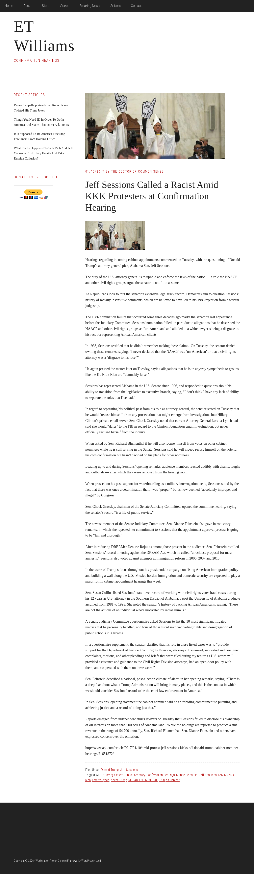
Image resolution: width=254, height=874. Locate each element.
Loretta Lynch (100, 780)
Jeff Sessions (129, 770)
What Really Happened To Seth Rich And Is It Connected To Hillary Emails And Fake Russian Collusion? (43, 153)
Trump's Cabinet (169, 780)
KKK (220, 775)
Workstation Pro (45, 860)
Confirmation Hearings (160, 775)
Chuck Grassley (135, 775)
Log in (98, 860)
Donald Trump (110, 770)
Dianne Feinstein (186, 775)
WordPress (87, 860)
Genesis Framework (69, 860)
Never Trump (119, 780)
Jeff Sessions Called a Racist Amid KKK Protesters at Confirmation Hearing (151, 196)
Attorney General (113, 775)
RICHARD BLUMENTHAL (143, 780)
